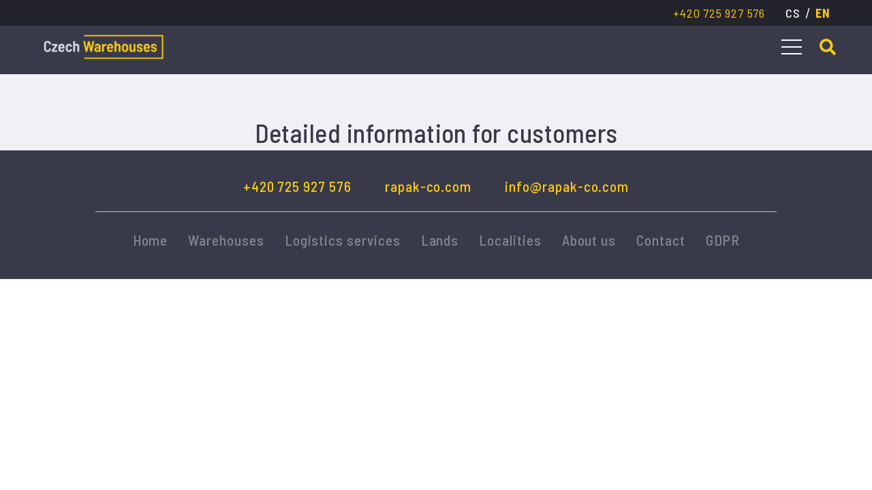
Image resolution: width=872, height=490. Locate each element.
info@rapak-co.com (567, 186)
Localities (510, 239)
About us (589, 239)
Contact (660, 239)
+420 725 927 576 (718, 13)
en (822, 13)
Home (150, 239)
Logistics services (343, 239)
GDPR (723, 239)
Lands (440, 239)
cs (792, 13)
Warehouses (226, 239)
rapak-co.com (428, 186)
